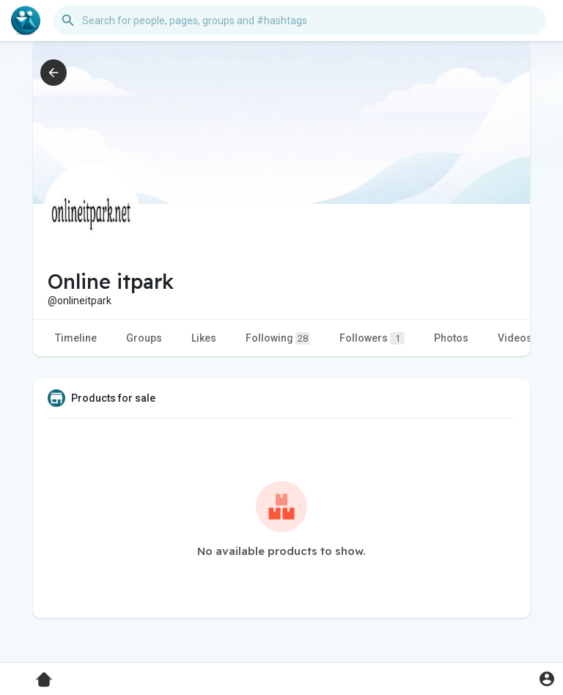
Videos (515, 338)
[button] (300, 20)
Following (278, 338)
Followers (372, 338)
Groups (144, 338)
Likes (203, 338)
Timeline (76, 338)
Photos (451, 338)
